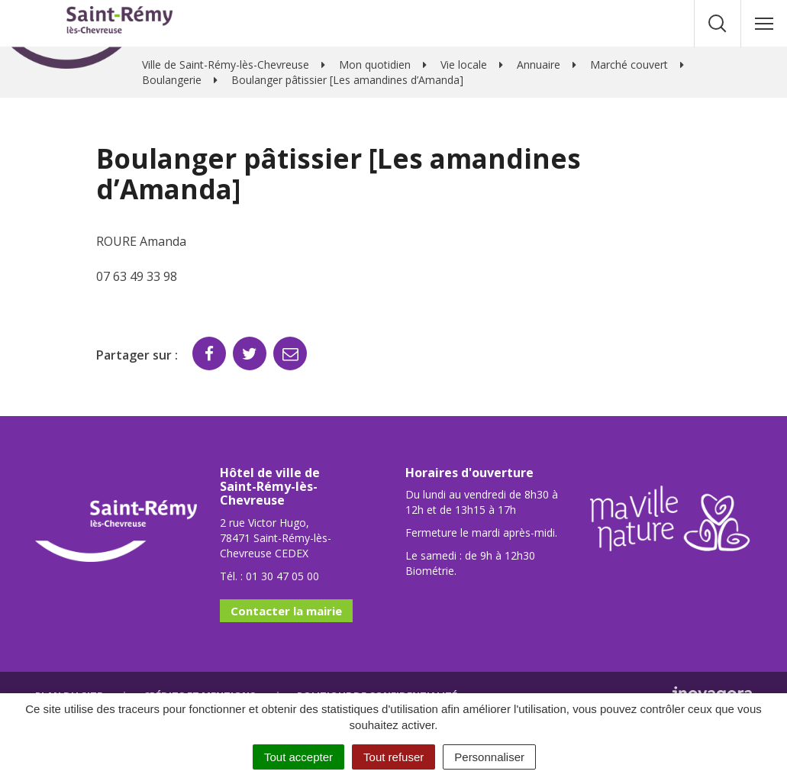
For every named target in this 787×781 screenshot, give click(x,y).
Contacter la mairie (286, 610)
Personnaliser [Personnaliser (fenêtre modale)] (489, 756)
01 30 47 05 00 (282, 576)
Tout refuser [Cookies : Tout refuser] (393, 756)
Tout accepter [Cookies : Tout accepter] (298, 756)
